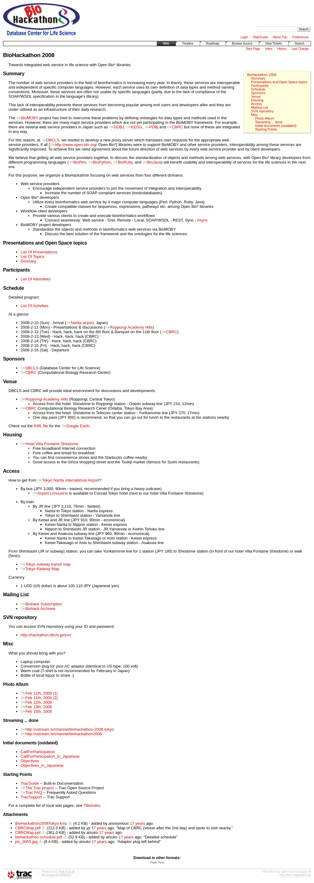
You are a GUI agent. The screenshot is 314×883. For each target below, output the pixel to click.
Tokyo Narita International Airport (68, 480)
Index (268, 48)
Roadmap (212, 43)
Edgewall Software (58, 875)
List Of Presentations (39, 252)
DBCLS (50, 140)
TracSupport (31, 797)
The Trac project (37, 788)
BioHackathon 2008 (261, 74)
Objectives (30, 761)
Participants (260, 85)
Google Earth (75, 426)
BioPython (99, 162)
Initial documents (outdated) (275, 125)
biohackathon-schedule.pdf (38, 837)
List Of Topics (32, 256)
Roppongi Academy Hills (129, 327)
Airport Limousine (50, 493)
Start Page (253, 48)
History (282, 48)
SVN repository (262, 111)
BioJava (151, 162)
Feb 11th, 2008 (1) (39, 693)
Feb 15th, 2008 (36, 711)
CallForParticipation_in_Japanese (50, 756)
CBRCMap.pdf (28, 828)
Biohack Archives (38, 608)
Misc (254, 115)
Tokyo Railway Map (40, 569)
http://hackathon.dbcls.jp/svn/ (46, 635)
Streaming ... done (268, 122)
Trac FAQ (31, 792)
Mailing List (259, 107)
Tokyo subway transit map (46, 564)
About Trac (280, 37)
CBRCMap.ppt (28, 832)
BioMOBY (27, 118)
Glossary (28, 261)
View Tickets (273, 43)
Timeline (187, 43)
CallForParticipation (38, 751)
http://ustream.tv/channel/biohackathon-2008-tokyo (67, 729)
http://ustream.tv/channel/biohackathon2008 (61, 734)
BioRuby (122, 162)
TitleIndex (91, 805)
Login (244, 37)
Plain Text (157, 862)
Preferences (300, 37)
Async (202, 220)
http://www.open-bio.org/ (73, 144)
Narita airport (80, 322)
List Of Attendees (36, 279)
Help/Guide (260, 37)
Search (299, 43)
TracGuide (30, 783)
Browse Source (242, 43)
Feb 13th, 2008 (36, 707)
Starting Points (266, 129)
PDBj (151, 127)
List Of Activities (34, 305)
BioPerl (77, 162)
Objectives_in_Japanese (42, 765)
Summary (258, 78)
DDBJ (116, 127)
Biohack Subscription (41, 604)
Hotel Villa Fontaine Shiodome (49, 443)
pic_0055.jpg (26, 841)
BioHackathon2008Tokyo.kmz (41, 823)
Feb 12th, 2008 (36, 702)
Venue (255, 96)
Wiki (166, 43)
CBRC (175, 127)
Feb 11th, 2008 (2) (39, 697)
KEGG (134, 127)
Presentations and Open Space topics (279, 82)
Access (256, 104)
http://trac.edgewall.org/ (295, 875)
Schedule (258, 89)
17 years (137, 823)
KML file (41, 426)
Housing (257, 100)
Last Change (300, 48)
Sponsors (258, 93)
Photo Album (264, 118)
